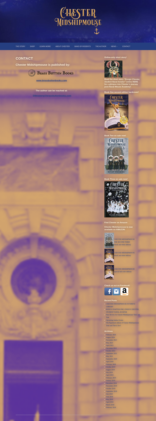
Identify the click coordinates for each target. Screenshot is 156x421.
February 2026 (111, 335)
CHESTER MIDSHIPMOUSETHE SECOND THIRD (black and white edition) (124, 242)
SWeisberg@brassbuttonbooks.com (52, 95)
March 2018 (110, 405)
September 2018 (111, 391)
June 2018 (109, 397)
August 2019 (110, 370)
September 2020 (111, 359)
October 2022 (110, 351)
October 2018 (110, 388)
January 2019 (110, 380)
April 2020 (109, 361)
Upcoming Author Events (114, 320)
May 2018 (109, 399)
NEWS (113, 46)
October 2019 (110, 367)
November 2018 (111, 386)
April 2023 (109, 345)
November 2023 (111, 340)
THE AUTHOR (100, 46)
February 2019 (111, 378)
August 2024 (110, 337)
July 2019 (109, 372)
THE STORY (20, 46)
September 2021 (111, 353)
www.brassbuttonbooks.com (51, 80)
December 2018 (111, 383)
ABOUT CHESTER (62, 46)
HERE (135, 82)
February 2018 (111, 407)
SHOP (32, 46)
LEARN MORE (45, 46)
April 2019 (109, 375)
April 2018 (109, 402)
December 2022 (111, 348)
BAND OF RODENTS (82, 46)
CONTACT (126, 46)
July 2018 (109, 394)
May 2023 (109, 343)
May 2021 (109, 356)
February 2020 (111, 364)
